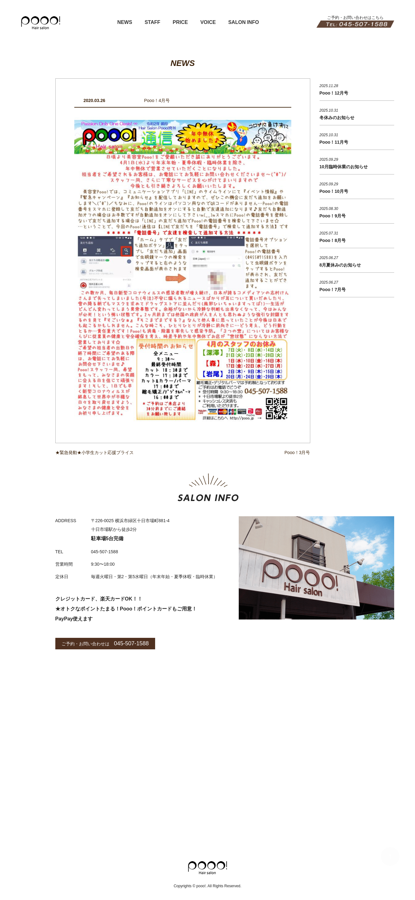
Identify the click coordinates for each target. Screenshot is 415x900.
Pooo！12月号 (334, 92)
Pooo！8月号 (333, 240)
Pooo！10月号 (334, 191)
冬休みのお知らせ (337, 117)
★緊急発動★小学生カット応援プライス (94, 452)
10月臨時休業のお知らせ (344, 166)
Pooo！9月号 (333, 215)
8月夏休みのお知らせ (340, 264)
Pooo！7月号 (333, 289)
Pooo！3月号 (297, 452)
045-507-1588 (131, 643)
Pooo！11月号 (334, 142)
